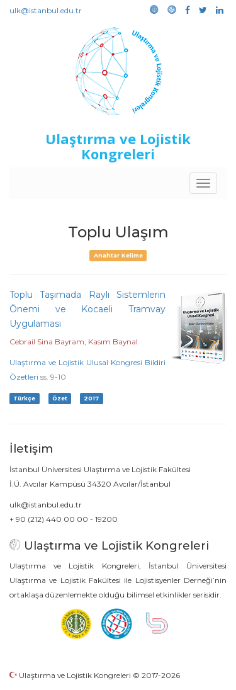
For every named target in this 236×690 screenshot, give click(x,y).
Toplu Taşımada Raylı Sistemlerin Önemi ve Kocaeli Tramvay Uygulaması (87, 309)
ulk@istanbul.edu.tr (45, 10)
